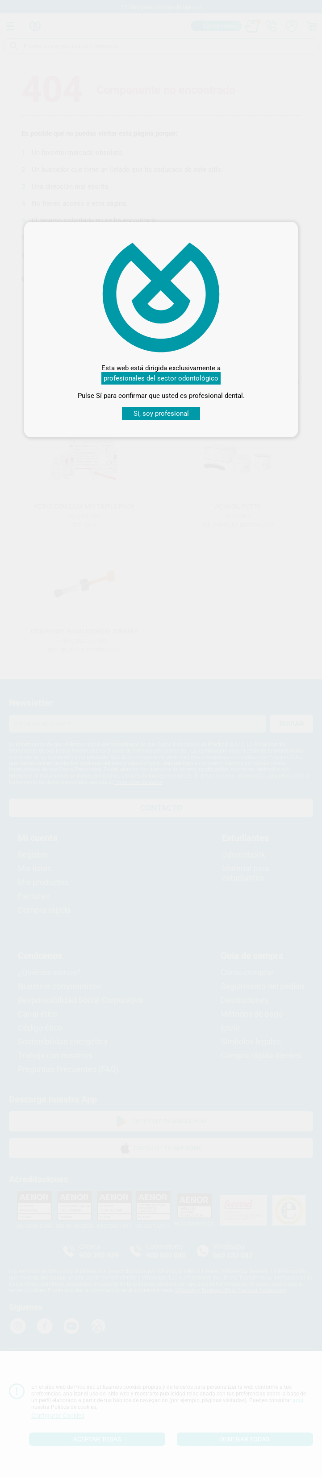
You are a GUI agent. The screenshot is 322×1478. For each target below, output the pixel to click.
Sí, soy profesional (161, 414)
